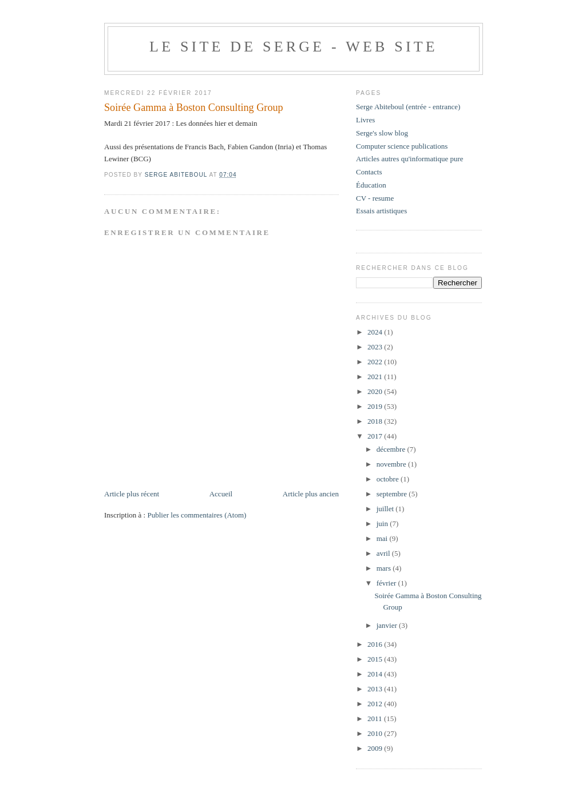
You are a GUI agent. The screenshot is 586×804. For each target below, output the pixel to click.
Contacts (369, 172)
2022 (375, 361)
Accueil (220, 493)
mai (383, 538)
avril (384, 553)
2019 (375, 406)
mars (385, 568)
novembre (392, 464)
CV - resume (375, 198)
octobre (389, 479)
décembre (392, 449)
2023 (375, 347)
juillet (386, 508)
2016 (375, 644)
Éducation (371, 185)
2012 (375, 703)
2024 (375, 332)
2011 (375, 718)
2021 (375, 376)
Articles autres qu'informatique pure (410, 158)
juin (383, 523)
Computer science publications (402, 146)
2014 (375, 674)
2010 (375, 733)
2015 (375, 659)
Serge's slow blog (382, 133)
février (387, 583)
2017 (375, 436)
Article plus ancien (311, 493)
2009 (375, 748)
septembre (393, 493)
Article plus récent (131, 493)
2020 (375, 391)
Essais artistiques (381, 210)
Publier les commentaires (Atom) (196, 515)
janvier (388, 625)
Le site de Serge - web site (293, 46)
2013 (375, 688)
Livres (365, 120)
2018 (375, 421)
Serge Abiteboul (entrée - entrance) (408, 106)
